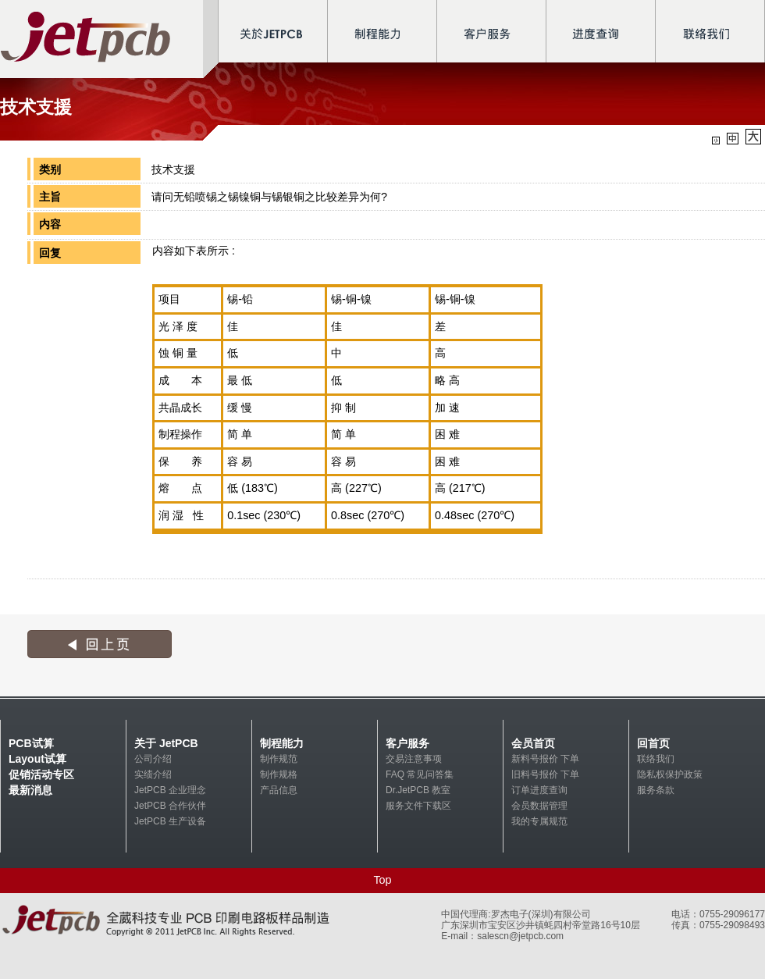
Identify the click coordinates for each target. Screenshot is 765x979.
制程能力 (282, 743)
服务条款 (655, 790)
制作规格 (278, 774)
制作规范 (278, 758)
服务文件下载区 (418, 805)
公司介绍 (153, 758)
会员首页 (533, 743)
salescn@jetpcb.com (520, 936)
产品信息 (278, 790)
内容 (50, 224)
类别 (50, 169)
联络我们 (655, 758)
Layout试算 (37, 759)
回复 (50, 253)
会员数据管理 (539, 805)
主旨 (50, 196)
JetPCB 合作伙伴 (170, 805)
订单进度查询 (539, 790)
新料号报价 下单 (545, 758)
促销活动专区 (41, 774)
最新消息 (30, 790)
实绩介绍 (153, 774)
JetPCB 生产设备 (170, 821)
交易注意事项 (414, 758)
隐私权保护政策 (670, 774)
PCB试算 (31, 743)
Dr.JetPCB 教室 (418, 790)
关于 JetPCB (166, 743)
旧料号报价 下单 (545, 774)
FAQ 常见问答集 (420, 774)
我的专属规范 (539, 821)
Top (382, 880)
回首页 (653, 743)
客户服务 (407, 743)
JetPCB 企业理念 (170, 790)
